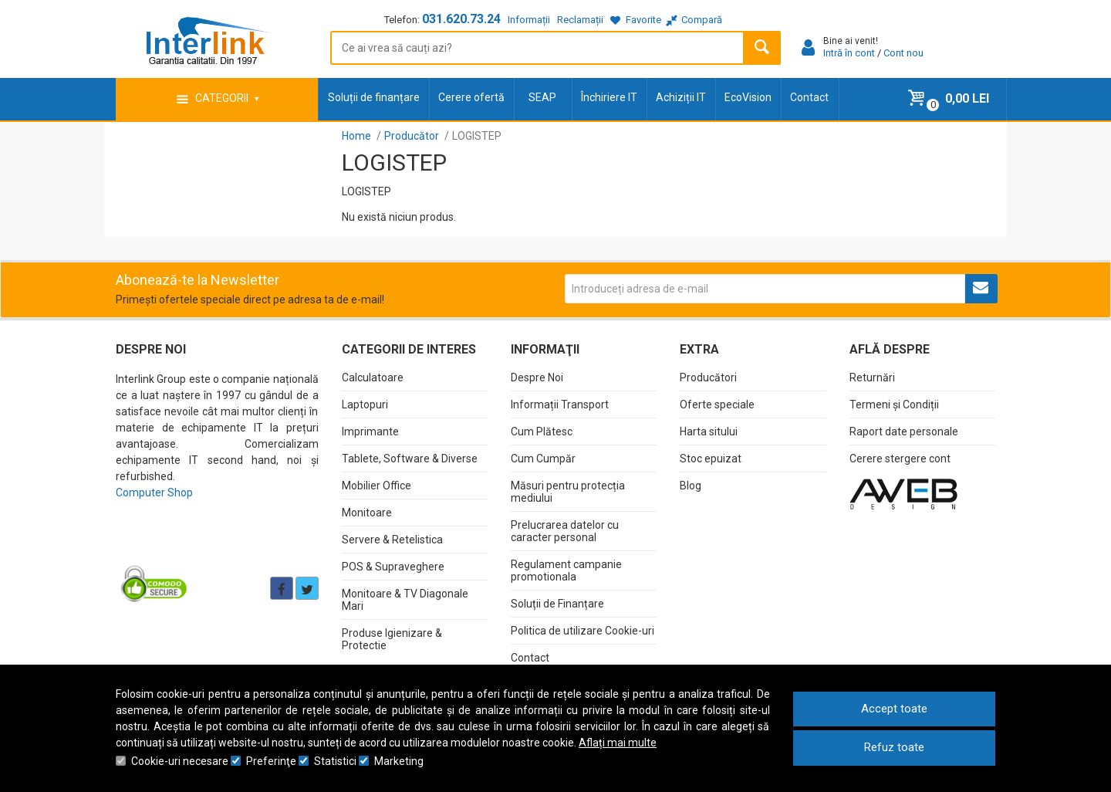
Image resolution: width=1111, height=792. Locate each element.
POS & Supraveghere (393, 566)
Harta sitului (709, 431)
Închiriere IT (609, 97)
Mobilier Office (376, 485)
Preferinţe (271, 761)
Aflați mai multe (618, 742)
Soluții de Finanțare (557, 603)
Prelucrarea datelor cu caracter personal (565, 531)
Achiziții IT (681, 97)
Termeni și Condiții (894, 404)
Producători (708, 377)
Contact (809, 97)
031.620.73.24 (461, 19)
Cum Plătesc (541, 431)
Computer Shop (154, 492)
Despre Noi (537, 377)
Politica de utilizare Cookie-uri (582, 630)
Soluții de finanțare (374, 97)
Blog (690, 485)
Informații (529, 19)
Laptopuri (365, 404)
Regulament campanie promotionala (566, 570)
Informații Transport (560, 404)
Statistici (335, 761)
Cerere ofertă (471, 97)
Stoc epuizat (710, 458)
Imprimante (370, 431)
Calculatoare (373, 377)
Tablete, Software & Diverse (410, 458)
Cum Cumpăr (543, 458)
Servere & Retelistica (392, 539)
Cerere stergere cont (900, 458)
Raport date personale (903, 431)
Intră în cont (849, 53)
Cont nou (903, 53)
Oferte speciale (717, 404)
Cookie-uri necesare (179, 761)
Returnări (872, 377)
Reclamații (580, 19)
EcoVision (748, 97)
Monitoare (367, 512)
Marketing (399, 761)
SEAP (542, 97)
